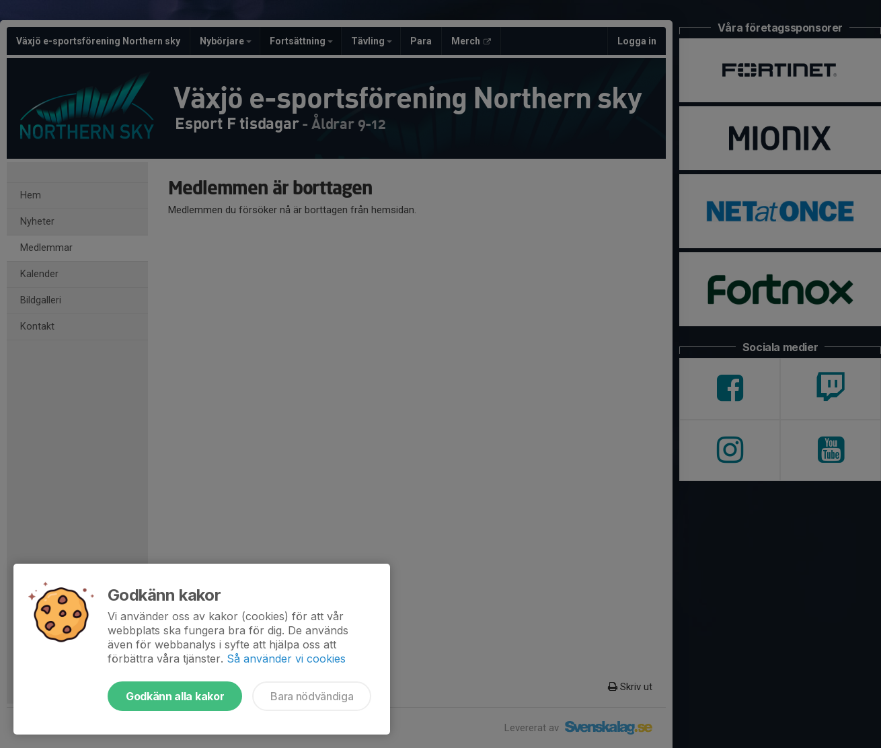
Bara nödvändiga (311, 696)
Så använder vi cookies (286, 658)
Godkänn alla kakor (175, 696)
